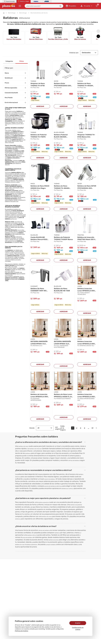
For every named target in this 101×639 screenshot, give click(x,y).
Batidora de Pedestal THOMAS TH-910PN (38, 136)
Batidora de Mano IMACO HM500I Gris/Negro (40, 187)
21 (45, 428)
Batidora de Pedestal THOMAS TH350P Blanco (63, 238)
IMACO (33, 184)
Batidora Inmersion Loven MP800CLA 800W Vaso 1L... (86, 342)
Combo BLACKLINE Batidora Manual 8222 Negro (39, 238)
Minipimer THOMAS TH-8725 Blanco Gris (86, 136)
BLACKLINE (34, 235)
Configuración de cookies (78, 628)
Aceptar (77, 623)
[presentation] (98, 31)
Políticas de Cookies (21, 631)
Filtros (21, 61)
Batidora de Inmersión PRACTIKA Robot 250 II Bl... (86, 238)
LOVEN (79, 286)
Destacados (89, 53)
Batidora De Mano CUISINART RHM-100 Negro (38, 290)
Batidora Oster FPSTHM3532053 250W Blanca (63, 85)
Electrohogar (11, 13)
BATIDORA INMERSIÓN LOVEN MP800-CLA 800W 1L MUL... (39, 342)
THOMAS (33, 81)
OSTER (56, 81)
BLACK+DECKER (59, 132)
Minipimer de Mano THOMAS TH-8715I (38, 85)
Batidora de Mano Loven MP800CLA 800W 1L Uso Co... (63, 395)
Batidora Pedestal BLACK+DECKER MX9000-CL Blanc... (61, 136)
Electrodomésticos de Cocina (38, 13)
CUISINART (34, 286)
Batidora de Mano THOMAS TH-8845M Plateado (61, 187)
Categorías (9, 61)
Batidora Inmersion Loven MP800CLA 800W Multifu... (86, 290)
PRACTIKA (80, 235)
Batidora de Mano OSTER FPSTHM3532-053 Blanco (86, 187)
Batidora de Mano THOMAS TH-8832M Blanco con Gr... (85, 85)
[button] (60, 6)
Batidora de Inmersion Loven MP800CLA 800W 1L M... (40, 395)
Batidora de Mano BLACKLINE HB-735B (62, 290)
